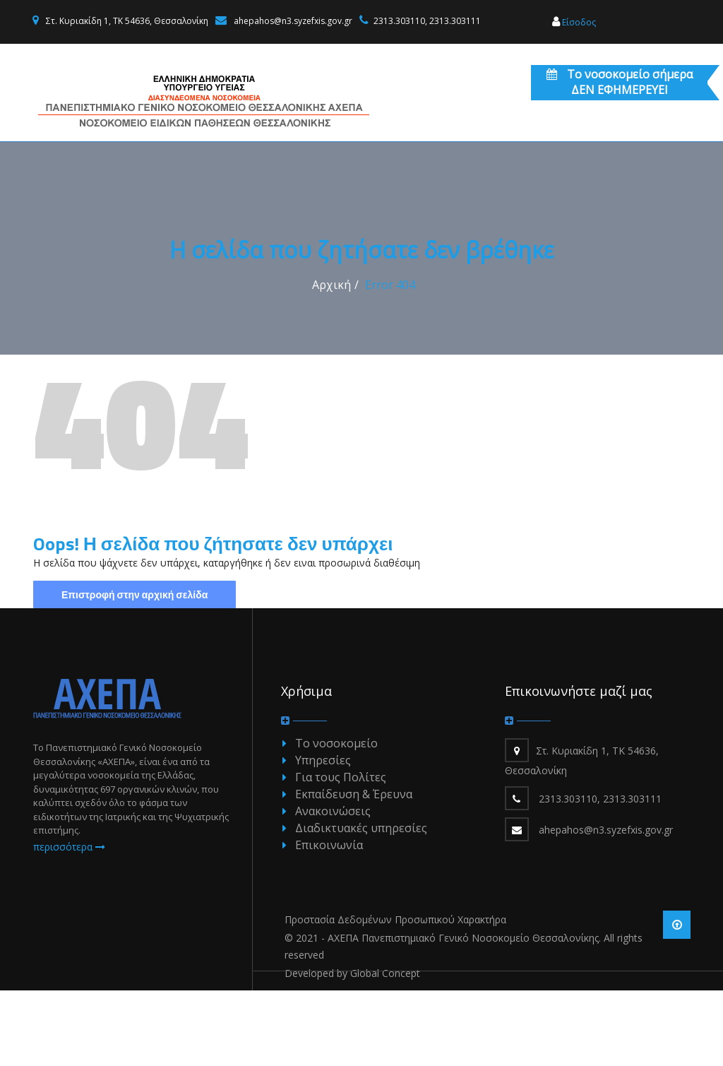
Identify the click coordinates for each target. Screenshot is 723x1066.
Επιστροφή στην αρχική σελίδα (134, 670)
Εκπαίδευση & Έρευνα (353, 869)
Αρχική (331, 360)
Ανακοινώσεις (333, 886)
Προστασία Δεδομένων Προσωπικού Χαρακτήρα (395, 995)
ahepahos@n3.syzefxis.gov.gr (293, 21)
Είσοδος (574, 22)
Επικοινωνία (329, 920)
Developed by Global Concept (352, 1048)
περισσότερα (69, 922)
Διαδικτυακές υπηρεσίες (361, 903)
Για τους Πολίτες (340, 852)
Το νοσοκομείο (336, 819)
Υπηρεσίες (323, 835)
